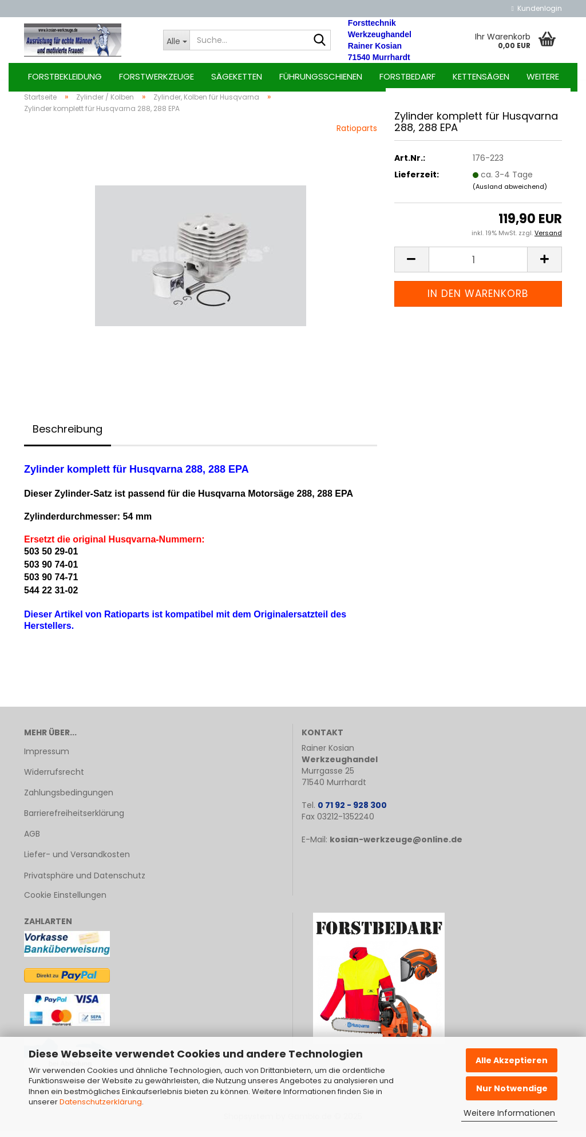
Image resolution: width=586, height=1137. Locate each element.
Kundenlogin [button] (537, 8)
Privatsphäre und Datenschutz (84, 882)
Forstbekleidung (65, 76)
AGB (32, 840)
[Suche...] (176, 40)
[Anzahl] (478, 266)
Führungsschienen (320, 76)
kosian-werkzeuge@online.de (396, 845)
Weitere (542, 76)
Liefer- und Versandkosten (77, 861)
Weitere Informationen (509, 1113)
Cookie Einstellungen (65, 901)
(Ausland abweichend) (510, 192)
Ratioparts (356, 134)
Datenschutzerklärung (101, 1101)
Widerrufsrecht (54, 778)
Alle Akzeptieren (512, 1060)
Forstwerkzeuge (156, 76)
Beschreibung (67, 435)
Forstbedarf (407, 76)
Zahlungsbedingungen (68, 799)
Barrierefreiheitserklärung (74, 819)
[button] (411, 266)
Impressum (46, 757)
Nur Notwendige (512, 1088)
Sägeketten (236, 76)
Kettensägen (481, 76)
